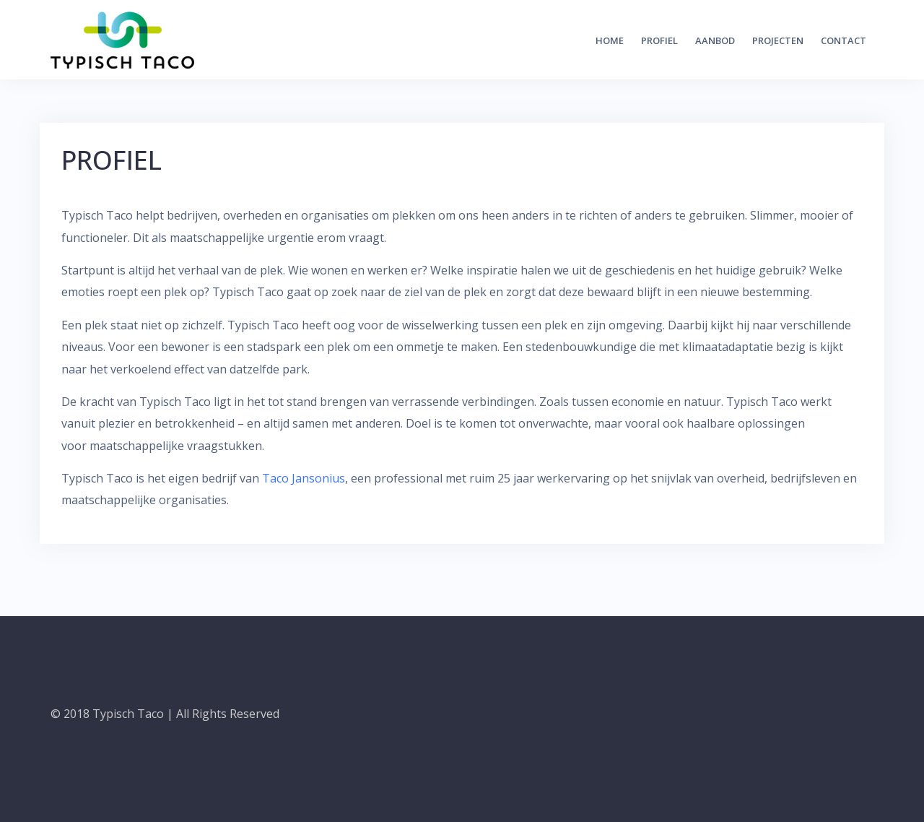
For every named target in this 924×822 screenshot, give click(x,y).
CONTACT (843, 40)
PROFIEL (659, 40)
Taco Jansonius (303, 478)
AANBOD (715, 40)
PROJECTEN (777, 40)
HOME (610, 40)
